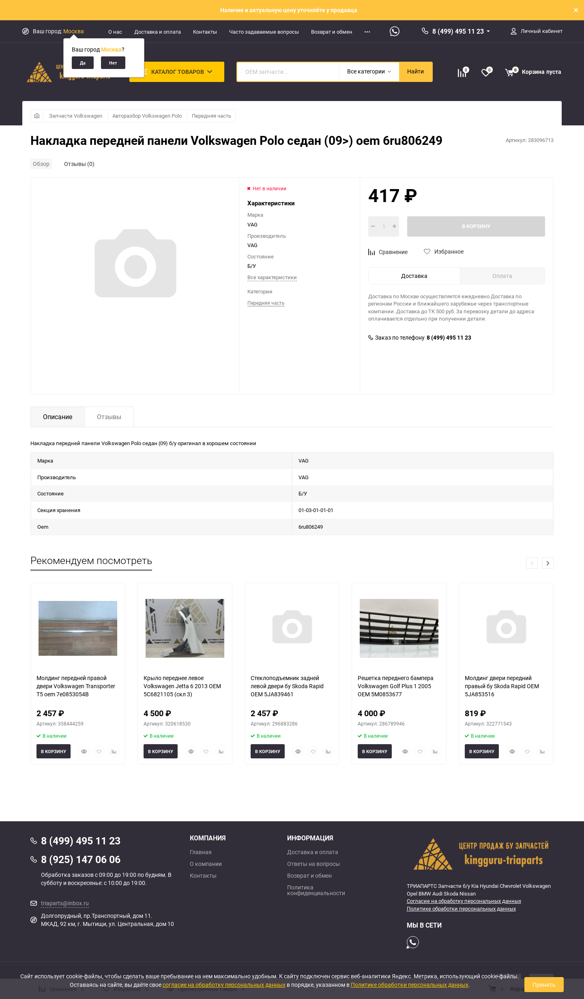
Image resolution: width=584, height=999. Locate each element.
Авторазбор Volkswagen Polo (147, 115)
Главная (201, 852)
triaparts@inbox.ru (65, 903)
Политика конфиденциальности (316, 890)
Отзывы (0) (79, 164)
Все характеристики (272, 277)
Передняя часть (211, 115)
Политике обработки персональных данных (461, 908)
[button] (548, 563)
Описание (57, 416)
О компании (206, 864)
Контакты (205, 31)
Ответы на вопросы (313, 864)
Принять (544, 984)
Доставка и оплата (157, 31)
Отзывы (109, 416)
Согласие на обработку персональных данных (464, 900)
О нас (115, 31)
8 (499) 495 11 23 (458, 31)
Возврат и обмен (331, 31)
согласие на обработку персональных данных (224, 984)
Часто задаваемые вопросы (264, 31)
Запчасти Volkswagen (75, 115)
